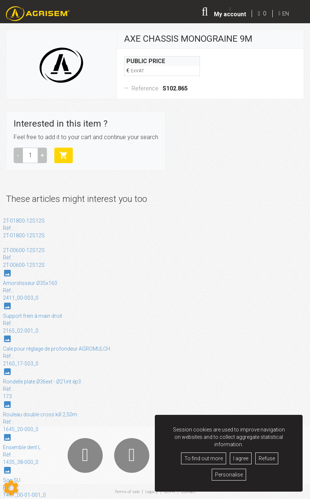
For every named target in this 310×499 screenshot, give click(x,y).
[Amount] (30, 156)
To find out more (203, 458)
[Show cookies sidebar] (11, 488)
